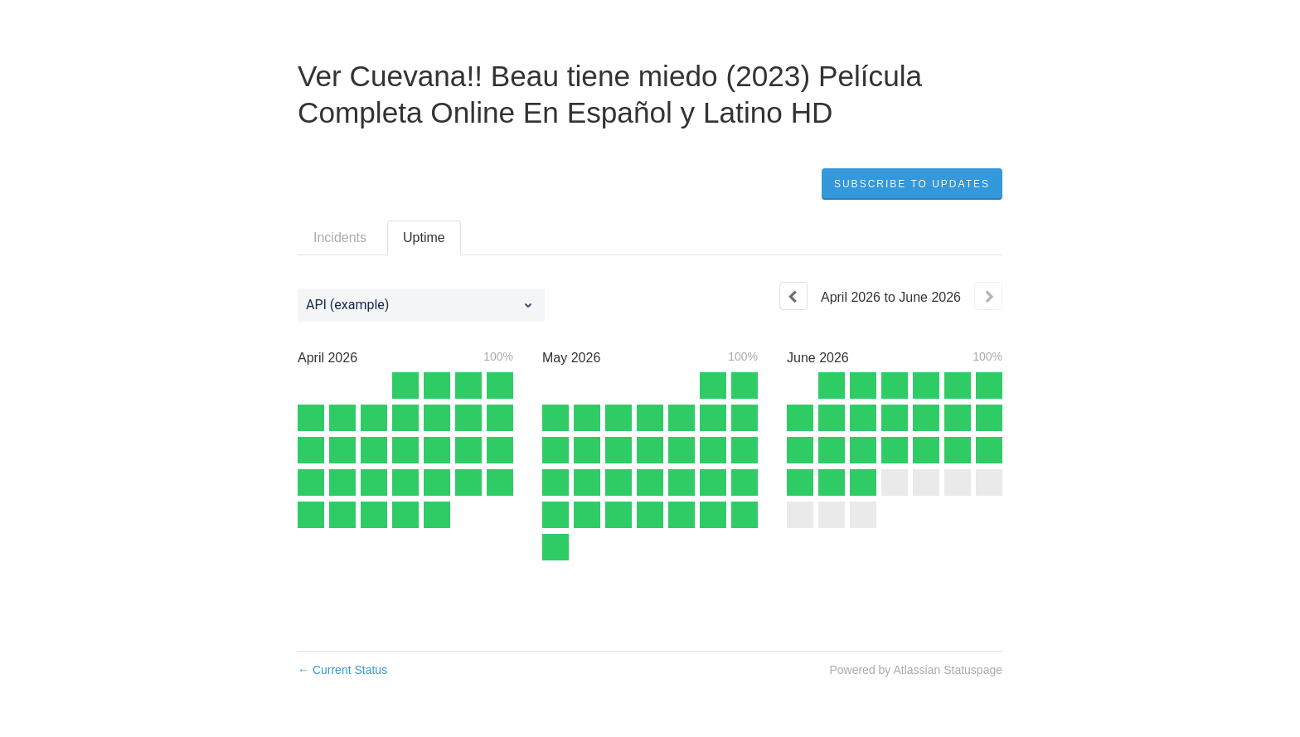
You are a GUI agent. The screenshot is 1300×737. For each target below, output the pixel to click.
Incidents (339, 237)
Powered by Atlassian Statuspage (915, 669)
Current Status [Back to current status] (342, 669)
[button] (912, 184)
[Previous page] (793, 296)
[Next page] (988, 296)
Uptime (424, 237)
